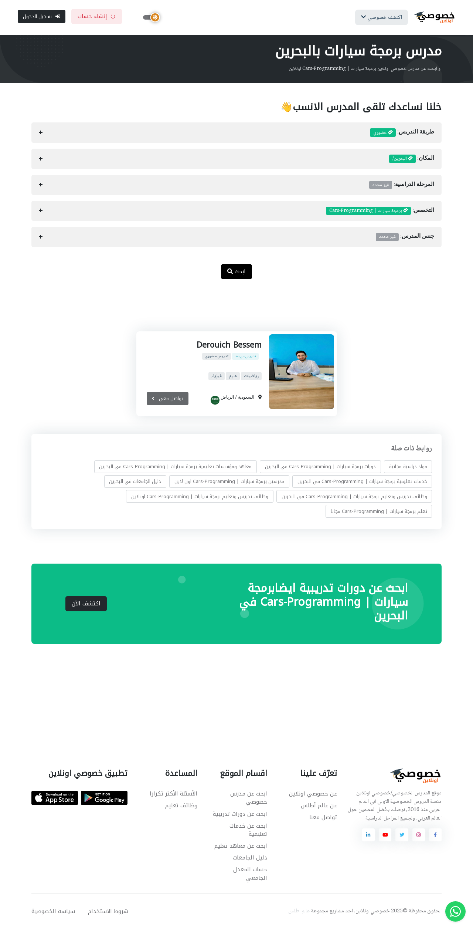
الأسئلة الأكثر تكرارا (173, 794)
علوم (232, 377)
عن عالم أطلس (319, 806)
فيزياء (216, 377)
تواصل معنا (323, 818)
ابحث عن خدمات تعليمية (248, 830)
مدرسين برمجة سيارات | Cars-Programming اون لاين (229, 481)
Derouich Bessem (229, 345)
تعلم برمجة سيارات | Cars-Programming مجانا (379, 511)
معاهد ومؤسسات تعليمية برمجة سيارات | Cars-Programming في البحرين (175, 467)
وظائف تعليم (181, 806)
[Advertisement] (231, 309)
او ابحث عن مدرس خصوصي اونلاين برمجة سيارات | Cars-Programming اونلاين (365, 69)
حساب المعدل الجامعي (250, 874)
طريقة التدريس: (402, 133)
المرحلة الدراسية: (401, 185)
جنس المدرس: (405, 237)
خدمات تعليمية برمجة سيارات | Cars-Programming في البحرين (362, 481)
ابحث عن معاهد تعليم (240, 846)
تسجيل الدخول (41, 16)
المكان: (411, 159)
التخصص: (380, 211)
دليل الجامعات (250, 858)
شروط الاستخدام (108, 911)
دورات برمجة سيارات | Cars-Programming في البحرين (320, 467)
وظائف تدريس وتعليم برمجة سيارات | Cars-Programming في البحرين (354, 496)
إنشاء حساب (97, 16)
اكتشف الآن (86, 604)
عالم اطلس (299, 911)
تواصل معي (167, 398)
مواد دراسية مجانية (408, 467)
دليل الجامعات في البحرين (135, 481)
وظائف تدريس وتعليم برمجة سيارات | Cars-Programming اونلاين (199, 496)
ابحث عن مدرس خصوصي (248, 798)
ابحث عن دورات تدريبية (240, 814)
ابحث (236, 272)
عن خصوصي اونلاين (313, 794)
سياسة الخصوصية (53, 911)
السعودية (246, 397)
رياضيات (251, 377)
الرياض (227, 397)
